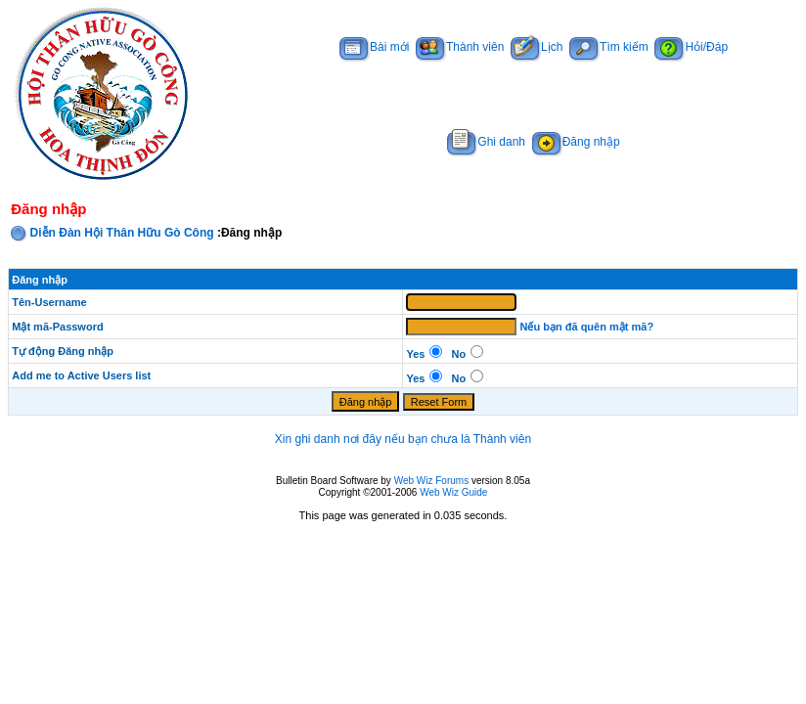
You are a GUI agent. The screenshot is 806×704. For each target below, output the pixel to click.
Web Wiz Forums (432, 480)
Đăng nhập (576, 142)
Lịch (536, 47)
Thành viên (460, 47)
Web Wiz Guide (453, 492)
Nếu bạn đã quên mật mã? (587, 326)
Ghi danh (486, 142)
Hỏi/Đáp (691, 47)
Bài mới (374, 47)
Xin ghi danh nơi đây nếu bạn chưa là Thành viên (403, 439)
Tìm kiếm (609, 47)
